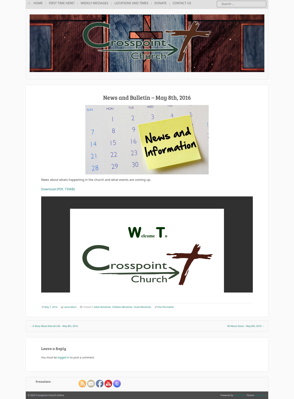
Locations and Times (131, 3)
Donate (161, 3)
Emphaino (260, 395)
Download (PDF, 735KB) (58, 189)
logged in (63, 357)
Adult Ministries (102, 307)
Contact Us (182, 3)
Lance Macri (70, 307)
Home (38, 3)
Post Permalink (165, 307)
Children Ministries (122, 307)
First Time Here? (62, 3)
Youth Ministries (142, 307)
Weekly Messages (94, 3)
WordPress (240, 395)
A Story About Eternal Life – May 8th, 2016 (54, 326)
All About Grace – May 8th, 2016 (246, 326)
